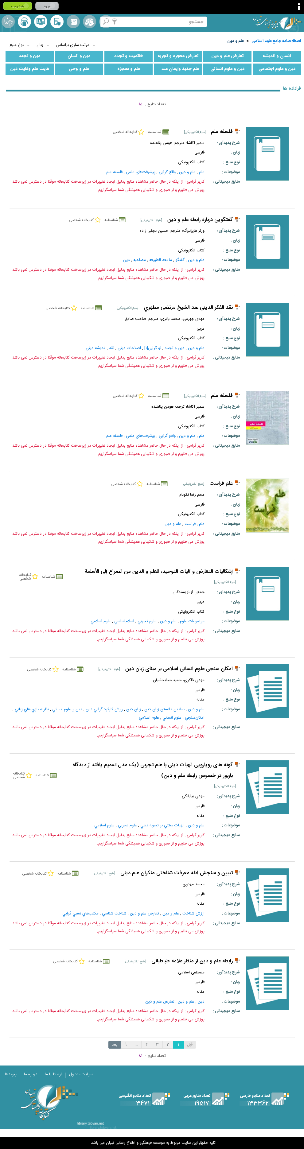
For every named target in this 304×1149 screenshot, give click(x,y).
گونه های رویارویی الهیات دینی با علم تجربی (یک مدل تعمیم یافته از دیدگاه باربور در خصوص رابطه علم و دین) (152, 770)
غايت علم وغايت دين (29, 69)
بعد (114, 1044)
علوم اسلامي (101, 621)
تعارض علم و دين (228, 56)
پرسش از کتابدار (40, 21)
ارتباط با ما (53, 1074)
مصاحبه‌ (139, 260)
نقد (111, 348)
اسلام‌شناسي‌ (124, 621)
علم (202, 172)
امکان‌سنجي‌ (195, 717)
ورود (47, 6)
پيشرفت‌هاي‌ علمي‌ (140, 172)
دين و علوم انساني (227, 69)
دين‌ (126, 260)
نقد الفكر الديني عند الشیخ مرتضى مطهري (188, 307)
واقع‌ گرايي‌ (167, 172)
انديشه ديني (96, 348)
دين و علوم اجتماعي (277, 69)
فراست (190, 524)
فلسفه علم (222, 131)
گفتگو (180, 260)
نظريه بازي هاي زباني (32, 709)
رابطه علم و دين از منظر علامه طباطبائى (192, 961)
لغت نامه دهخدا (8, 21)
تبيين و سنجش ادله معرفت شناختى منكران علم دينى (176, 873)
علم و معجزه (128, 69)
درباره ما (30, 1074)
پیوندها (11, 1074)
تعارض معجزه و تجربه (178, 56)
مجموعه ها (89, 21)
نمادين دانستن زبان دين (164, 709)
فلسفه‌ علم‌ (114, 172)
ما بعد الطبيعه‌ (160, 260)
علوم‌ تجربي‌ (147, 621)
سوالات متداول (81, 1074)
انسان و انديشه (277, 56)
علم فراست (221, 483)
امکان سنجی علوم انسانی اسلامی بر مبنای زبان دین (179, 669)
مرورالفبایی (73, 21)
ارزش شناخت (193, 913)
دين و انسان (79, 56)
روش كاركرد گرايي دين (104, 709)
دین (201, 1001)
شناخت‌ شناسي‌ (114, 913)
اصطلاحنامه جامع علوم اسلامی (276, 41)
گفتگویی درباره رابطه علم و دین (200, 219)
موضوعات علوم (192, 621)
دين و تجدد (29, 56)
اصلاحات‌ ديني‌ (129, 348)
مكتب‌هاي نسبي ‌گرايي (80, 913)
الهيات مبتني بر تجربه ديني (162, 825)
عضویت (17, 6)
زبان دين (133, 709)
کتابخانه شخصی (57, 21)
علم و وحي (79, 69)
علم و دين (236, 41)
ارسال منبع (24, 21)
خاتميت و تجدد (128, 56)
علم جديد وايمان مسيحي (176, 69)
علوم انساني (171, 717)
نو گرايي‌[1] (152, 348)
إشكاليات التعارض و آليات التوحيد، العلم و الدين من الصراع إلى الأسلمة (159, 571)
